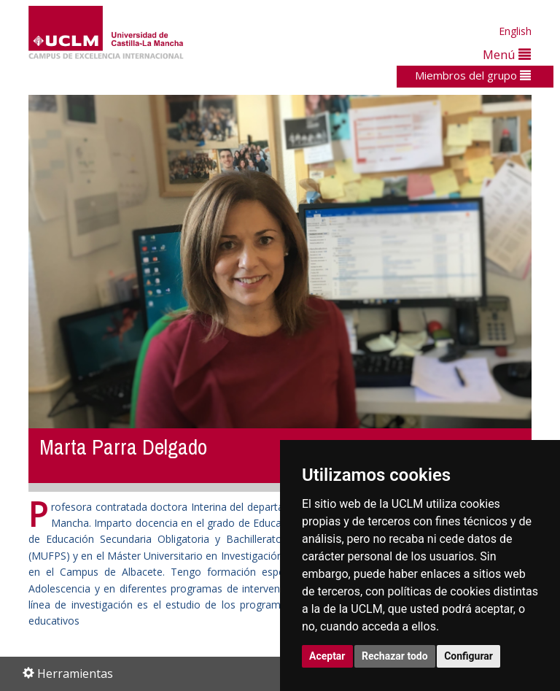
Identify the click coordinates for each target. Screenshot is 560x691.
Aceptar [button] (327, 656)
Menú (507, 54)
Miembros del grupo (473, 75)
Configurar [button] (468, 656)
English (515, 31)
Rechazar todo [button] (395, 656)
